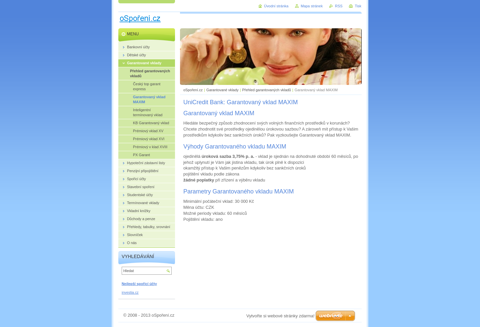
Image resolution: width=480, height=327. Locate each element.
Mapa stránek (312, 6)
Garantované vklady (222, 90)
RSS (338, 6)
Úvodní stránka (276, 6)
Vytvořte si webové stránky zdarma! (280, 315)
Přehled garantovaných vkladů (266, 90)
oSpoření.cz (193, 90)
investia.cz (130, 292)
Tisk (358, 6)
